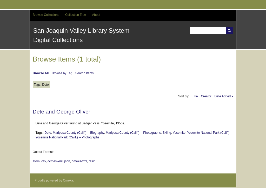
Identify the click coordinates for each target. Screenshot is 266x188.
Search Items (84, 73)
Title (195, 96)
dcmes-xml (55, 161)
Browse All (41, 73)
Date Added (223, 96)
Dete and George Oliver (61, 112)
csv (43, 161)
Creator (206, 96)
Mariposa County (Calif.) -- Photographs (133, 133)
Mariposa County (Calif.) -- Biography (78, 133)
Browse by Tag (62, 73)
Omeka (68, 180)
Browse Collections (46, 15)
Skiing (167, 133)
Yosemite (179, 133)
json (67, 161)
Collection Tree (75, 15)
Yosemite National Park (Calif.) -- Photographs (67, 137)
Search (229, 30)
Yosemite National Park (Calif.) (208, 133)
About (96, 15)
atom (36, 161)
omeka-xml (79, 161)
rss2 (92, 161)
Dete (47, 133)
